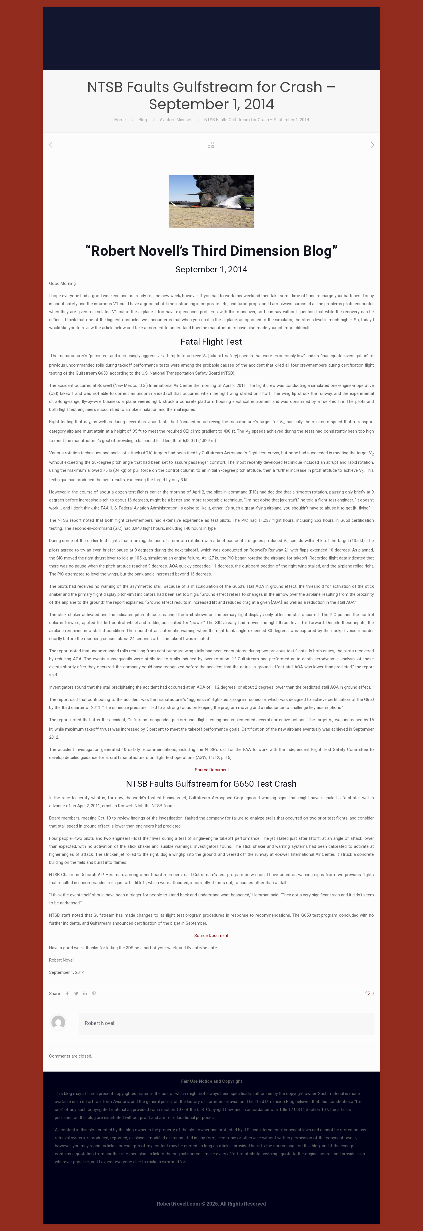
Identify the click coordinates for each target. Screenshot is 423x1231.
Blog (143, 119)
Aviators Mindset (175, 119)
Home (120, 119)
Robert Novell (100, 1023)
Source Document (211, 769)
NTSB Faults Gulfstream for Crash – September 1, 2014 (256, 119)
